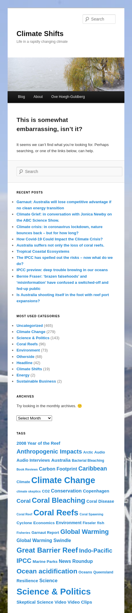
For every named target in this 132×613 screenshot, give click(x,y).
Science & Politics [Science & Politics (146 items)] (53, 591)
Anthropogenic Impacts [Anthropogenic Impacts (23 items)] (49, 451)
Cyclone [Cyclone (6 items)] (24, 523)
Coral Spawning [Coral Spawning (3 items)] (91, 514)
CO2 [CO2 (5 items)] (46, 491)
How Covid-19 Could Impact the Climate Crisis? (59, 239)
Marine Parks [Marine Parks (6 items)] (45, 561)
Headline (24, 363)
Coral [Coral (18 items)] (23, 501)
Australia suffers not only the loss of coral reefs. (60, 245)
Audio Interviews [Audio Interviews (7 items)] (33, 460)
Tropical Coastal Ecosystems (42, 251)
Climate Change (30, 332)
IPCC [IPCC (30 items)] (23, 560)
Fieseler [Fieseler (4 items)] (89, 523)
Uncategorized (29, 325)
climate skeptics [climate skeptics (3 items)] (28, 491)
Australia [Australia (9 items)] (61, 460)
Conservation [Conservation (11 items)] (66, 490)
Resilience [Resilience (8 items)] (27, 580)
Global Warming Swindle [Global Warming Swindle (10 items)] (43, 540)
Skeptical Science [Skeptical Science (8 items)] (34, 602)
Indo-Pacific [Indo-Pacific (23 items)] (95, 550)
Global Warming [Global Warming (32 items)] (84, 531)
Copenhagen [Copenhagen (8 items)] (96, 491)
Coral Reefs (27, 344)
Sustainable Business (36, 381)
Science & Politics (32, 338)
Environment (28, 350)
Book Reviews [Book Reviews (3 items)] (27, 469)
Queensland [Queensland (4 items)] (103, 572)
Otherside (25, 356)
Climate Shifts (40, 34)
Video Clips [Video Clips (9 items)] (80, 602)
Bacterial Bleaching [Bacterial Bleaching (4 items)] (88, 461)
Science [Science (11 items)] (48, 580)
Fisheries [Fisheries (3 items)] (23, 532)
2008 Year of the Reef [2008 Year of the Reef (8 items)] (38, 443)
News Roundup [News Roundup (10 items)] (76, 561)
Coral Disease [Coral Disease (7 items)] (100, 501)
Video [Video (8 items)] (60, 602)
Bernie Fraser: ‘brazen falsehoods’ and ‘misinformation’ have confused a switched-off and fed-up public (62, 282)
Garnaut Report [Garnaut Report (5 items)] (45, 532)
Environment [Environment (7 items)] (68, 522)
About (38, 97)
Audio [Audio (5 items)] (99, 452)
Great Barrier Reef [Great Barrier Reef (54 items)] (47, 550)
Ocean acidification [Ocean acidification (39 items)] (46, 571)
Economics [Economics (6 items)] (44, 523)
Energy (22, 375)
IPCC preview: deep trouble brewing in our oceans (62, 270)
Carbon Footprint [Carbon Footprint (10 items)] (58, 468)
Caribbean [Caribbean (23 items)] (92, 468)
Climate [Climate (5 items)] (23, 482)
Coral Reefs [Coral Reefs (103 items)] (56, 512)
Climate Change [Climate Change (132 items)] (63, 480)
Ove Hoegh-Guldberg (68, 97)
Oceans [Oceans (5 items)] (85, 572)
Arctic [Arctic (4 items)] (88, 452)
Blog (21, 97)
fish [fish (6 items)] (100, 523)
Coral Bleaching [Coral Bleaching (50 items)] (58, 500)
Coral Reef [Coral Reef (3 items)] (24, 514)
